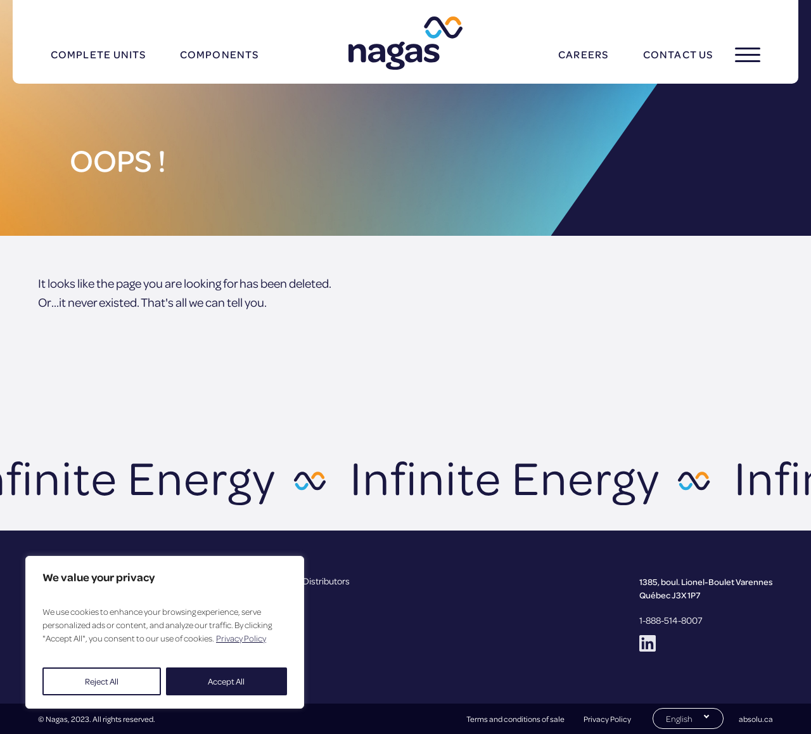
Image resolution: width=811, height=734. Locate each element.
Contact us (678, 54)
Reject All (101, 681)
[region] (164, 632)
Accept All (226, 681)
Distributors (326, 580)
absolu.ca (756, 719)
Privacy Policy (241, 638)
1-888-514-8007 (671, 620)
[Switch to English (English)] (688, 717)
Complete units (98, 54)
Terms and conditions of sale (515, 719)
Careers (583, 54)
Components (219, 54)
